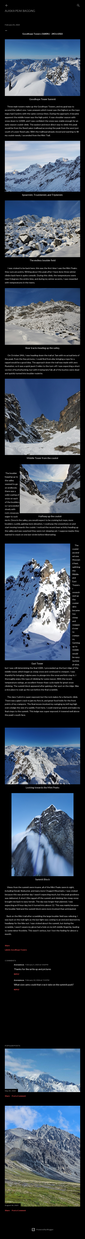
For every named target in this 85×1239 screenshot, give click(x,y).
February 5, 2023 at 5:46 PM (36, 965)
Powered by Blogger (42, 1229)
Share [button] (7, 945)
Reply (16, 974)
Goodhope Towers (19, 950)
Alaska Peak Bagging (20, 10)
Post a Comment (19, 1096)
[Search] (78, 5)
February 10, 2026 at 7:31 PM (37, 980)
